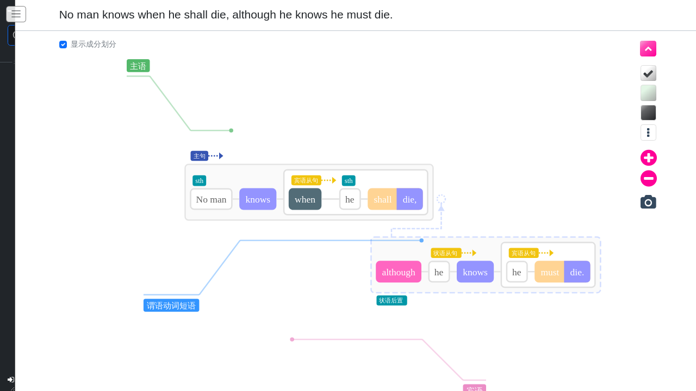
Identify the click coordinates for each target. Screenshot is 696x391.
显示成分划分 (86, 44)
